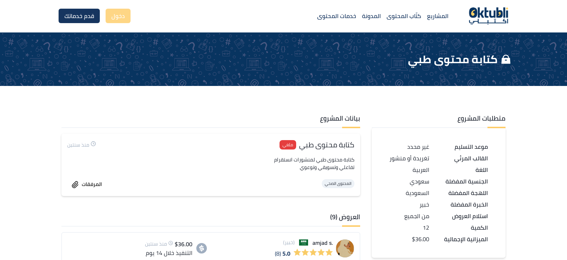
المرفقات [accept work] (87, 184)
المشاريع (437, 15)
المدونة (371, 15)
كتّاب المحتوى (404, 15)
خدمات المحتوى (336, 15)
